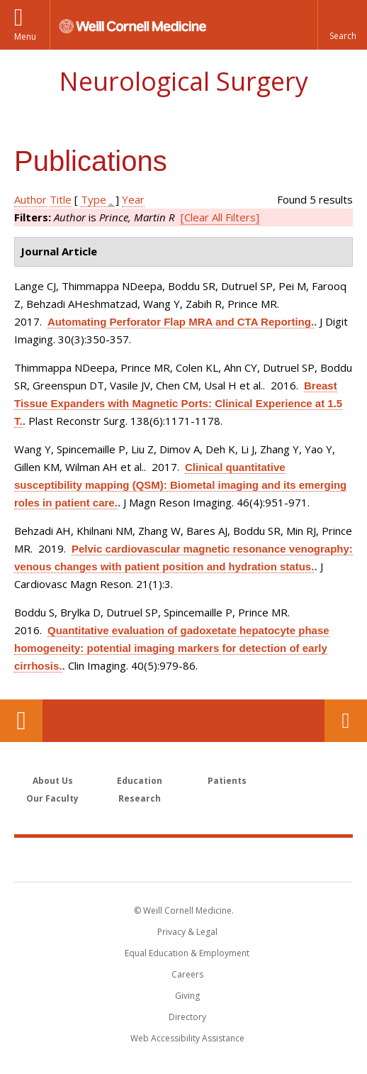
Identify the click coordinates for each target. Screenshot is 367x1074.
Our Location (21, 720)
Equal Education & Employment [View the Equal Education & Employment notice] (187, 953)
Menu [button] (25, 37)
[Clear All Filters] (220, 217)
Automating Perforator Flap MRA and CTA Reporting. (180, 322)
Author (30, 199)
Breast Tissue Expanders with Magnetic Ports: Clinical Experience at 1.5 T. (178, 403)
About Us (53, 781)
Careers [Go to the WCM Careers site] (187, 974)
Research (139, 798)
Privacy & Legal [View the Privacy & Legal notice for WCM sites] (187, 932)
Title (61, 199)
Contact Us (345, 720)
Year (133, 199)
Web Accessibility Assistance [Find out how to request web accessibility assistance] (187, 1038)
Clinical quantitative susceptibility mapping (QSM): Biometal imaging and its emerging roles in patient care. (180, 485)
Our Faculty (52, 798)
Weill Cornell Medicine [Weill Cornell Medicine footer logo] (183, 859)
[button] (342, 25)
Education (139, 781)
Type (93, 199)
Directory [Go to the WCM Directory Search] (187, 1017)
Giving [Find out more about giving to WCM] (187, 996)
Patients (227, 781)
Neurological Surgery (183, 81)
